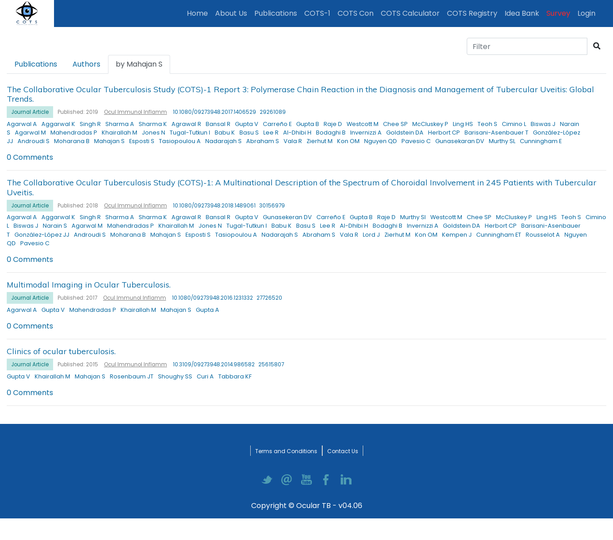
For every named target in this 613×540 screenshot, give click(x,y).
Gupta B (307, 124)
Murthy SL (502, 141)
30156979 (272, 205)
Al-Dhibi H (297, 132)
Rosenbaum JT (131, 376)
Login (588, 13)
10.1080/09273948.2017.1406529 (214, 112)
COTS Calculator (410, 13)
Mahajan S (109, 141)
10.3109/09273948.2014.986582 (214, 364)
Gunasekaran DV (459, 141)
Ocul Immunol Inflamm (135, 112)
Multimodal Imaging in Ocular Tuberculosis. (89, 284)
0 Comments (30, 157)
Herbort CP (444, 132)
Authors (86, 64)
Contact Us (342, 451)
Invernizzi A (366, 132)
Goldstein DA (405, 132)
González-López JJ (41, 234)
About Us (231, 13)
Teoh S (487, 124)
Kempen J (457, 234)
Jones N (153, 132)
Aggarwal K (58, 124)
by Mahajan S (139, 64)
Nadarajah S (223, 141)
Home (199, 13)
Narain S (55, 226)
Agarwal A (22, 124)
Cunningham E (541, 141)
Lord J (371, 234)
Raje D (333, 124)
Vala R (293, 141)
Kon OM (348, 141)
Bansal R (218, 124)
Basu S (249, 132)
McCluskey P (430, 124)
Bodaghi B (331, 132)
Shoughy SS (175, 376)
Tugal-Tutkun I (190, 132)
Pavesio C (416, 141)
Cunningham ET (498, 234)
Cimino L (514, 124)
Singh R (90, 124)
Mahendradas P (73, 132)
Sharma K (153, 124)
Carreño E (277, 124)
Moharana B (72, 141)
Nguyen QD (380, 141)
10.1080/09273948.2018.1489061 (214, 205)
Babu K (225, 132)
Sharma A (119, 124)
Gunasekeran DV (287, 217)
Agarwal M (30, 132)
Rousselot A (543, 234)
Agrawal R (186, 124)
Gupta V (246, 124)
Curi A (205, 376)
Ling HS (463, 124)
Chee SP (395, 124)
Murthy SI (413, 217)
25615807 (271, 364)
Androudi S (34, 141)
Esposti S (141, 141)
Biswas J (543, 124)
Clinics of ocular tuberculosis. (61, 351)
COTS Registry (472, 13)
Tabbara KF (235, 376)
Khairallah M (119, 132)
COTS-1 (317, 13)
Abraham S (262, 141)
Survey (558, 13)
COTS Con (356, 13)
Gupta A (207, 310)
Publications (277, 13)
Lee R (271, 132)
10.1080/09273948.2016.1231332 (212, 298)
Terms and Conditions (286, 451)
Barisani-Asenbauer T (496, 132)
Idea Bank (522, 13)
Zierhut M (319, 141)
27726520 (269, 298)
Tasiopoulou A (180, 141)
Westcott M (363, 124)
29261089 (273, 112)
